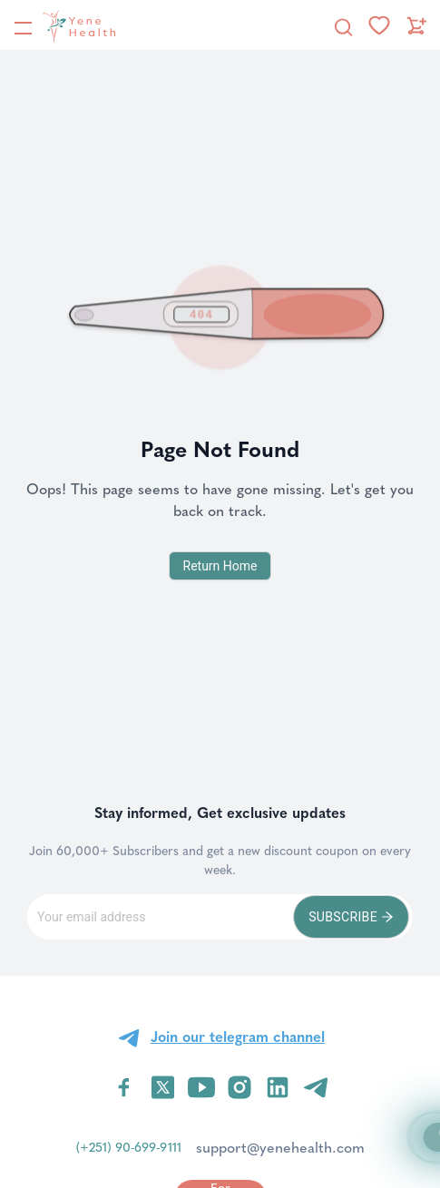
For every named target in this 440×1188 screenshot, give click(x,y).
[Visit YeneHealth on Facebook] (124, 1087)
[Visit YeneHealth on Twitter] (163, 1087)
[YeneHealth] (64, 26)
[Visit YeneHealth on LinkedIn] (277, 1087)
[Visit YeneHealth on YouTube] (201, 1087)
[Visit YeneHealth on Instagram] (239, 1087)
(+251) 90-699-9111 (128, 1147)
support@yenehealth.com (280, 1147)
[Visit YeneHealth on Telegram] (315, 1087)
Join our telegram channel (238, 1037)
